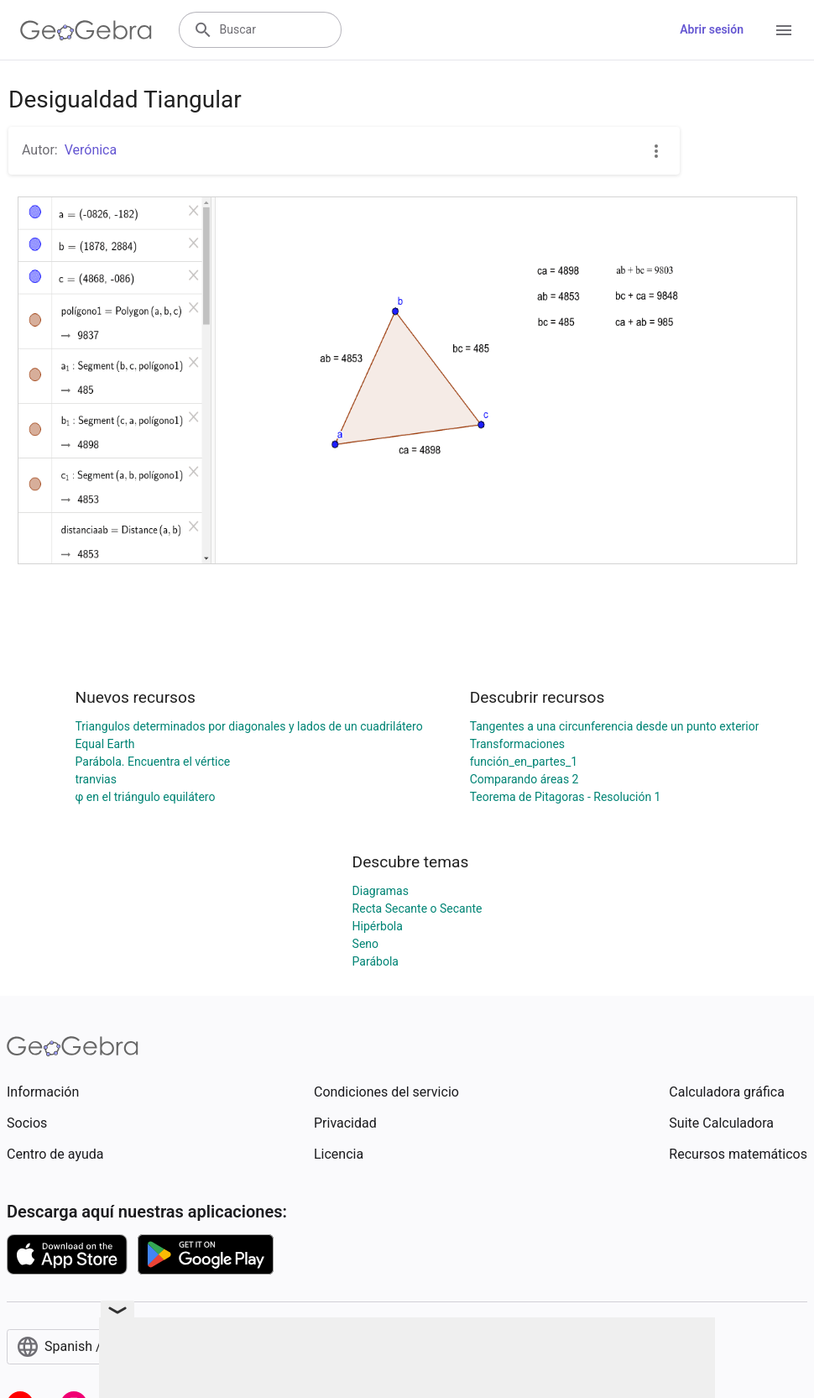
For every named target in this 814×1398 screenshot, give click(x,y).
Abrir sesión (712, 29)
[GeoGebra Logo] (86, 30)
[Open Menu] (784, 30)
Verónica (91, 150)
